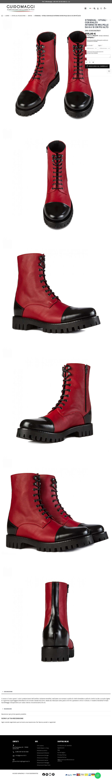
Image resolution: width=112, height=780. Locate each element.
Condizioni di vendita (64, 745)
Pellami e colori (42, 750)
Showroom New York (43, 765)
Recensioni (8, 709)
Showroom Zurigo (43, 755)
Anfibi (30, 15)
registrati (52, 722)
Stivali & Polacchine (19, 15)
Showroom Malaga (43, 763)
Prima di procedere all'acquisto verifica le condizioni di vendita (97, 41)
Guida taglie (61, 752)
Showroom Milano (43, 753)
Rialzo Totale (89, 45)
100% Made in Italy (43, 748)
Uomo (7, 15)
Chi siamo (40, 745)
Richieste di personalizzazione (94, 51)
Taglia (100, 45)
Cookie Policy (61, 757)
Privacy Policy (61, 755)
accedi (45, 722)
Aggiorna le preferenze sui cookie (65, 760)
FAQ (58, 750)
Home (2, 15)
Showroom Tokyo (42, 758)
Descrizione (8, 691)
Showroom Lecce (42, 760)
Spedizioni (61, 748)
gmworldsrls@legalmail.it (21, 761)
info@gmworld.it (20, 755)
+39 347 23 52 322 (59, 1)
